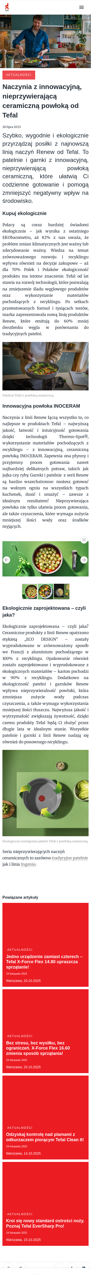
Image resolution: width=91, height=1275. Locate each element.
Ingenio (28, 864)
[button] (84, 539)
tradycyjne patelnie (70, 857)
